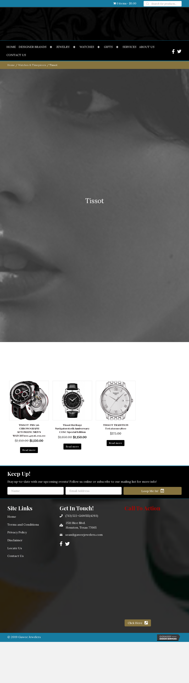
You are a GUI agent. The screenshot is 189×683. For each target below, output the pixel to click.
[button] (51, 308)
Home (11, 326)
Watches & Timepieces (32, 326)
